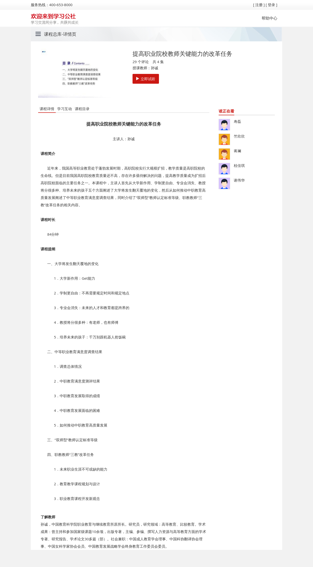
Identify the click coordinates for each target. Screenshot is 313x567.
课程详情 (47, 108)
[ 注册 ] (259, 4)
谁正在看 (226, 111)
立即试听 (145, 78)
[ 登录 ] (271, 4)
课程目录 (82, 108)
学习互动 (64, 108)
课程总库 (53, 34)
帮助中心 (269, 18)
